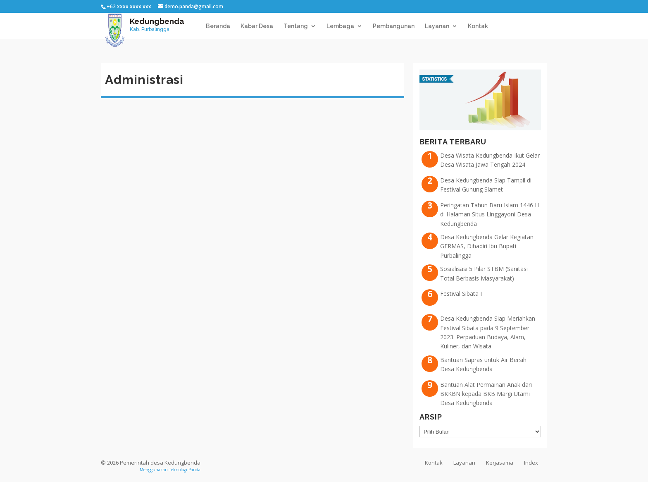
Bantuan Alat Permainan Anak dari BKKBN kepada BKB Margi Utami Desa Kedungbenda (486, 394)
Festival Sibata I (461, 293)
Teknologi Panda (184, 469)
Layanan (437, 26)
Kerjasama (499, 462)
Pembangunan (394, 26)
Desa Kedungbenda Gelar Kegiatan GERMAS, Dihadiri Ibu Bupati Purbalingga (487, 246)
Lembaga (340, 26)
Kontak (478, 26)
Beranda (218, 26)
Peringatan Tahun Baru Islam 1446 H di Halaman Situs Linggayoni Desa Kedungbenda (489, 214)
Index (531, 462)
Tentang (296, 26)
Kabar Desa (257, 26)
